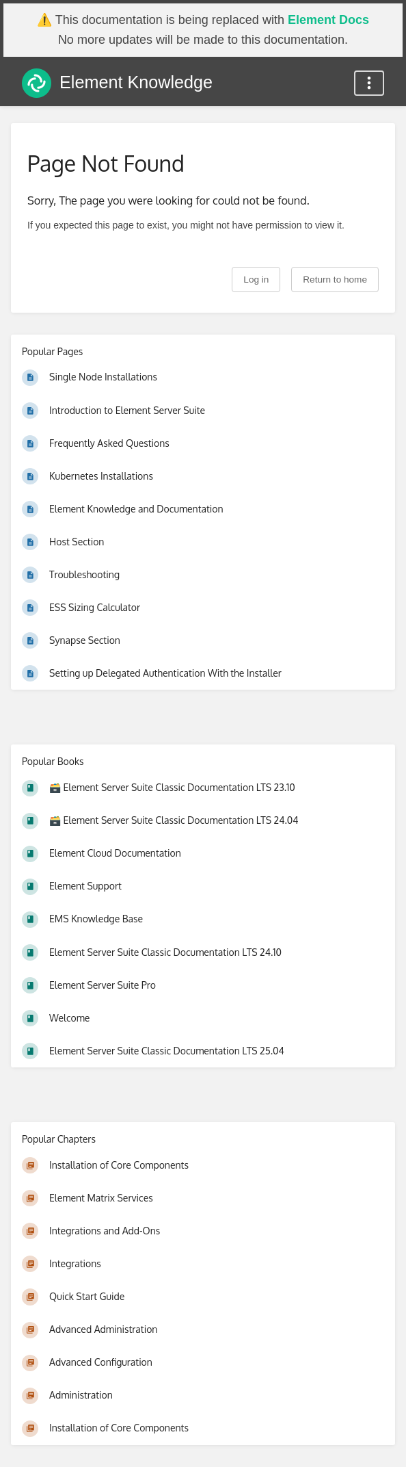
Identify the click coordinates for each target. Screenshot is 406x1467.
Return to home (335, 279)
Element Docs (328, 20)
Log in (256, 279)
